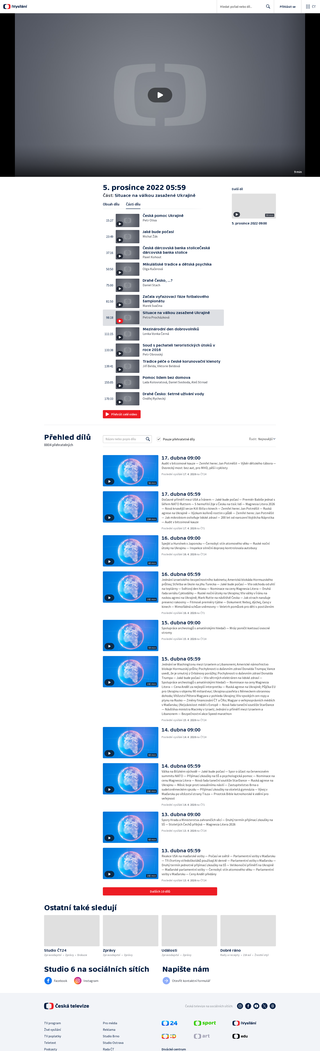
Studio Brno (111, 1036)
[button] (160, 95)
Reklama (109, 1029)
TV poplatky (52, 1036)
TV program (52, 1023)
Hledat (267, 8)
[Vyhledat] (148, 439)
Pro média (110, 1023)
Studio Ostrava (113, 1043)
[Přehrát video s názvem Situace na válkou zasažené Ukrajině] (160, 95)
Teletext (50, 1043)
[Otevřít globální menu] (310, 6)
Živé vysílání (52, 1029)
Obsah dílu (111, 204)
